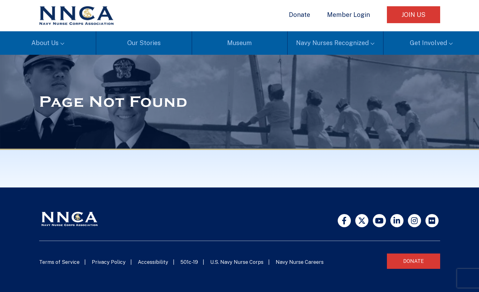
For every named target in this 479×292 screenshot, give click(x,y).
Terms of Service (59, 262)
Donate (299, 14)
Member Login (348, 14)
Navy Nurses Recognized (332, 43)
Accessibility (153, 262)
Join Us (413, 14)
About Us (45, 43)
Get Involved (428, 43)
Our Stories (144, 43)
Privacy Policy (109, 262)
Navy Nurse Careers (300, 262)
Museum (239, 43)
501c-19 (189, 262)
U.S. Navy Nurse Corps (236, 262)
